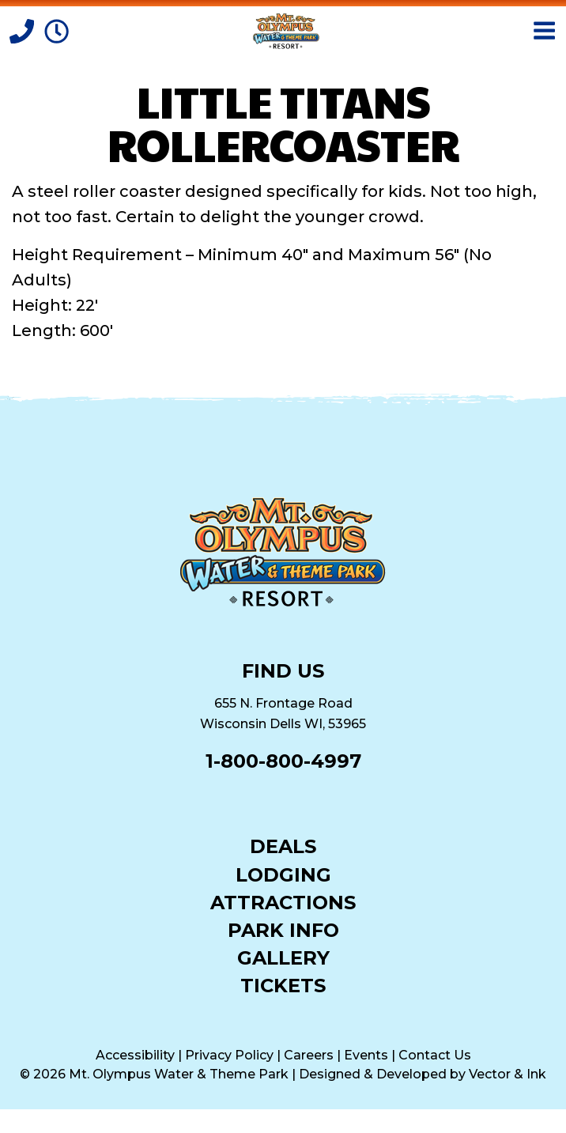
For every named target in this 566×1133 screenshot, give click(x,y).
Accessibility (135, 1055)
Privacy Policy (229, 1055)
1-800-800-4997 (283, 761)
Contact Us (434, 1055)
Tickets (283, 984)
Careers (309, 1055)
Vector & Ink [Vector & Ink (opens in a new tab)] (507, 1074)
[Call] (23, 30)
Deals (283, 845)
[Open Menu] (544, 30)
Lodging (283, 874)
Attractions (283, 901)
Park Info (283, 929)
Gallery (283, 957)
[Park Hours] (56, 30)
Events (366, 1055)
